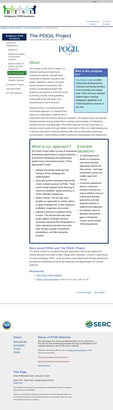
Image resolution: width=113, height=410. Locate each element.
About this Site (20, 342)
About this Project (13, 89)
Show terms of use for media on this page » (54, 361)
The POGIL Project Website (49, 275)
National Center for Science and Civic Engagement (16, 66)
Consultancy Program (15, 85)
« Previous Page (83, 292)
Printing (17, 348)
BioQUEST (12, 50)
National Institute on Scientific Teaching (16, 79)
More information (44, 365)
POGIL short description (47, 279)
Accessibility (19, 345)
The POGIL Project (84, 80)
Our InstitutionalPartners (93, 23)
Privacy (17, 352)
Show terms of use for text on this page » (53, 357)
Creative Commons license (77, 350)
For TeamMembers (106, 23)
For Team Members (14, 93)
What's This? (18, 383)
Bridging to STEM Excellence (11, 28)
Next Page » (100, 292)
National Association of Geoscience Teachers (16, 56)
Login (94, 1)
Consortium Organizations (33, 28)
